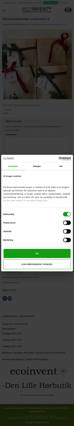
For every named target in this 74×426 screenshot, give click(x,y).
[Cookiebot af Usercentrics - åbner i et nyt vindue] (59, 158)
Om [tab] (61, 166)
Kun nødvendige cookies (37, 264)
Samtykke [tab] (13, 166)
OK (37, 253)
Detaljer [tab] (37, 166)
